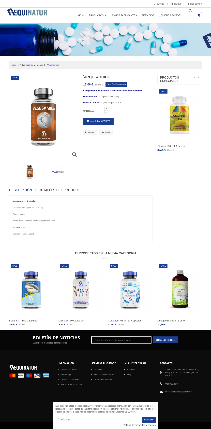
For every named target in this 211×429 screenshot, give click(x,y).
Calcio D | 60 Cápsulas (71, 320)
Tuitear (107, 132)
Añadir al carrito (98, 121)
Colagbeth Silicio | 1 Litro (171, 320)
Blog (129, 375)
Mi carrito (176, 3)
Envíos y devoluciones (104, 375)
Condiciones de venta (103, 379)
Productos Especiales (169, 79)
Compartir (91, 132)
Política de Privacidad (70, 379)
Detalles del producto (60, 190)
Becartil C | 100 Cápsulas (23, 320)
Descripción (20, 190)
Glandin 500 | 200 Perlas (171, 146)
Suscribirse (167, 340)
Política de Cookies (69, 370)
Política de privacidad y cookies (139, 425)
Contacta (98, 370)
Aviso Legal (66, 375)
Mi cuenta (158, 3)
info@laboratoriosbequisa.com (178, 392)
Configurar (64, 419)
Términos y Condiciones (71, 384)
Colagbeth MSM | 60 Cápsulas (124, 320)
